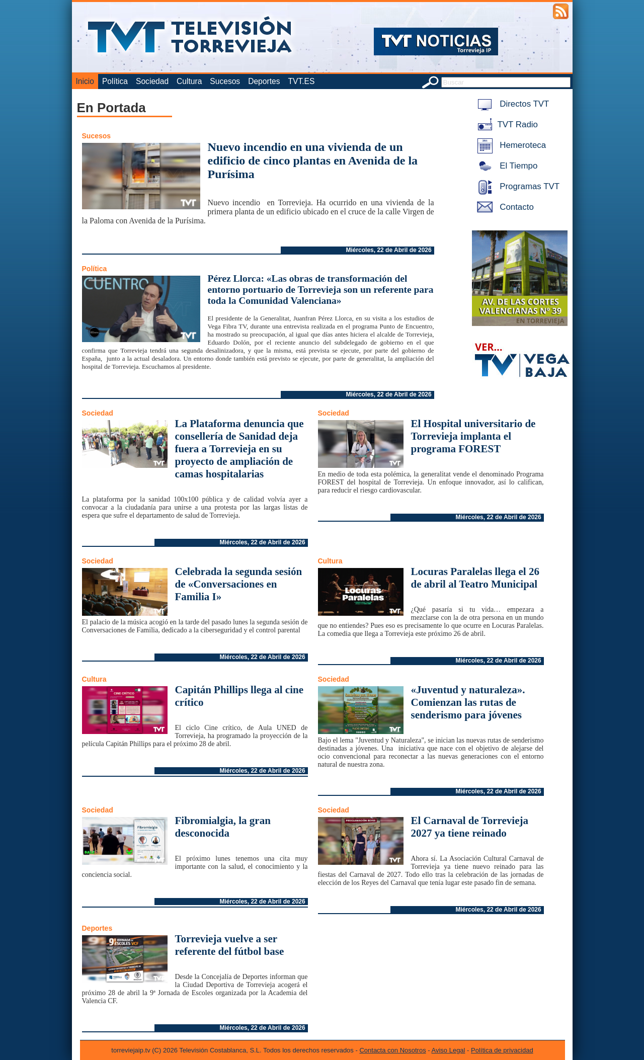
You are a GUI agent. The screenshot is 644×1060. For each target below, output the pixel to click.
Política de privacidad (502, 1050)
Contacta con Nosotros (392, 1050)
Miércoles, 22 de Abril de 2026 (388, 250)
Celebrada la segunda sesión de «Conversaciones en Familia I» (238, 584)
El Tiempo (505, 166)
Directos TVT (511, 104)
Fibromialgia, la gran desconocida (223, 826)
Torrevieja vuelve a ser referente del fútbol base (229, 945)
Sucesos (225, 81)
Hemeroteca (509, 145)
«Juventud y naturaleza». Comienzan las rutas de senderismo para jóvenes (468, 702)
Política (115, 81)
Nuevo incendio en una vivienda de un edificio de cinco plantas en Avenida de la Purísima (313, 160)
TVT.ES (301, 81)
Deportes (264, 81)
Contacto (503, 207)
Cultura (189, 81)
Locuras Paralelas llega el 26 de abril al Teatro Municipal (475, 577)
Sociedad (152, 81)
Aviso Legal (448, 1050)
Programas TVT (516, 186)
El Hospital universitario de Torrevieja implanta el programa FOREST (473, 436)
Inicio (85, 81)
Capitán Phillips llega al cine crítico (239, 696)
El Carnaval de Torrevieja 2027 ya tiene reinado (470, 826)
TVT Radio (505, 124)
